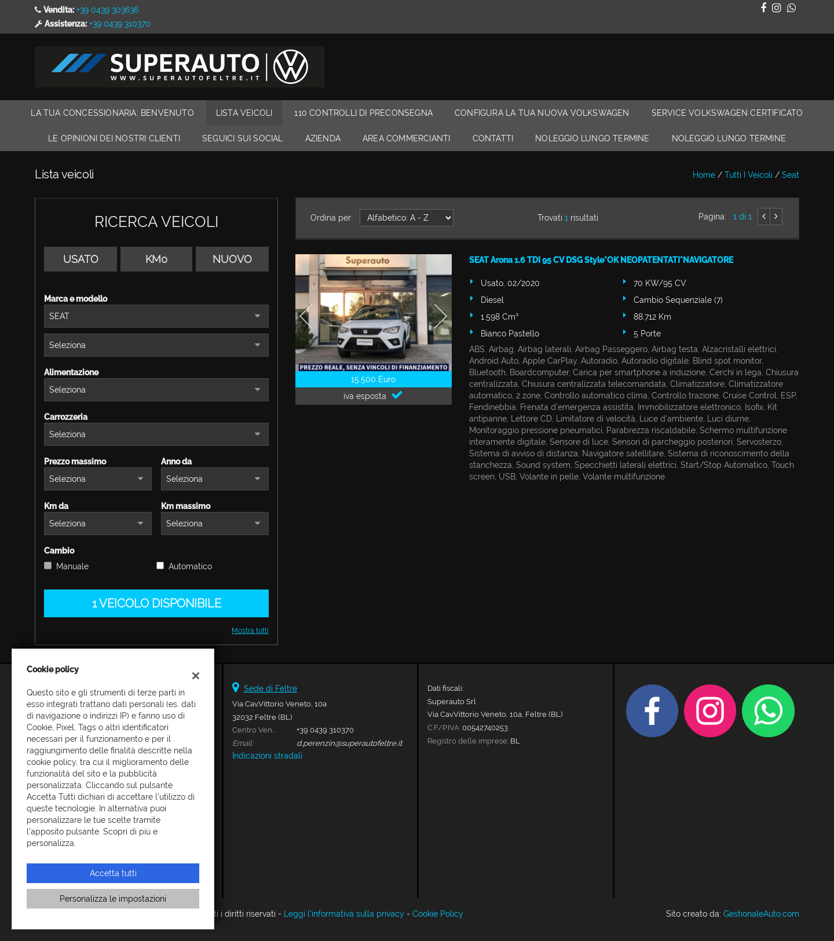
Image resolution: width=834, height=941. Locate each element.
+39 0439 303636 (107, 9)
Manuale (72, 566)
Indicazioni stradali (267, 755)
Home (704, 175)
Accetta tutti (113, 873)
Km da (56, 506)
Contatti (493, 138)
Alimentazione (71, 372)
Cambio (59, 550)
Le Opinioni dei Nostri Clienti (114, 138)
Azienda (323, 138)
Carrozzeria (65, 417)
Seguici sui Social (242, 138)
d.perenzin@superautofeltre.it (349, 743)
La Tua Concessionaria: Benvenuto (112, 113)
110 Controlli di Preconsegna (363, 113)
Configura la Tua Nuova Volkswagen (542, 113)
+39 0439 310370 (120, 23)
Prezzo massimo (75, 461)
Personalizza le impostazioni (113, 898)
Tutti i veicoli (749, 175)
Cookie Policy (437, 913)
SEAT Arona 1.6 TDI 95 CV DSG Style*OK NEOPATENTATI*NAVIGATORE (601, 260)
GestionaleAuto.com (761, 913)
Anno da (176, 461)
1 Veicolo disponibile (156, 603)
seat (790, 175)
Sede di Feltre (270, 688)
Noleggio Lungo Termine (592, 138)
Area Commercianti (406, 138)
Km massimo (185, 506)
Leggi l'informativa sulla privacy (344, 913)
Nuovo (232, 259)
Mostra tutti (250, 631)
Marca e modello (75, 298)
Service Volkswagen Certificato (727, 113)
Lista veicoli (244, 113)
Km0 (156, 259)
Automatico (190, 566)
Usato (80, 259)
